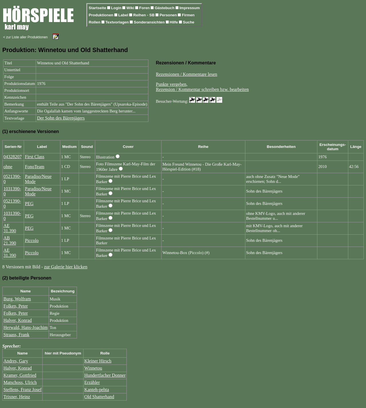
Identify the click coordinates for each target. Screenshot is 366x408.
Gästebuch (165, 8)
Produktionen (101, 15)
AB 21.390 (9, 240)
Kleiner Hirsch (98, 361)
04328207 (12, 156)
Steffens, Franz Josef (22, 389)
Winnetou (93, 368)
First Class (34, 156)
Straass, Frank (16, 334)
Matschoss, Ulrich (20, 382)
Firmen (188, 15)
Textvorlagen (117, 22)
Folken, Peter (15, 306)
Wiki (130, 8)
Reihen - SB (144, 15)
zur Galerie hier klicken (65, 266)
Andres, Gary (15, 361)
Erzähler (92, 382)
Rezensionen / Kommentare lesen (186, 74)
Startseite (98, 8)
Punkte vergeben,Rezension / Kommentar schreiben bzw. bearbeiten (202, 87)
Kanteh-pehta (96, 389)
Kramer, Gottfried (19, 375)
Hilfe (174, 22)
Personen (169, 15)
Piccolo (32, 240)
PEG (29, 203)
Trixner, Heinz (16, 396)
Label (124, 15)
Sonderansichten (150, 22)
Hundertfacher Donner (105, 375)
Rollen (95, 22)
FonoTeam (34, 166)
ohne (7, 166)
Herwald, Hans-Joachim (25, 327)
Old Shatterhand (99, 396)
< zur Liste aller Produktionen (25, 37)
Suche (188, 22)
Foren (145, 8)
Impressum (189, 8)
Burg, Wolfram (17, 298)
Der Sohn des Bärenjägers (61, 118)
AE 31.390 (9, 228)
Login (116, 8)
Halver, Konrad (17, 320)
